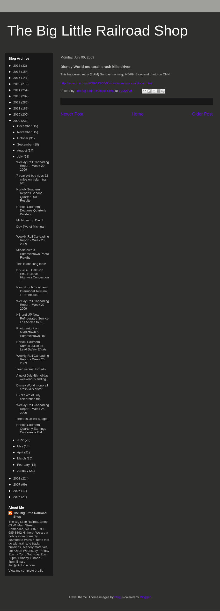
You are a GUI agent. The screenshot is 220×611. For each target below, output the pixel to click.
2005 (17, 497)
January (23, 471)
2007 (17, 484)
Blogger (145, 597)
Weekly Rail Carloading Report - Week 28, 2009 (32, 240)
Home (138, 114)
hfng (117, 597)
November (25, 132)
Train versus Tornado (30, 369)
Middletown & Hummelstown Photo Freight (32, 253)
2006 (17, 491)
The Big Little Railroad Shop (97, 30)
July (20, 156)
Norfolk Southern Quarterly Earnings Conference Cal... (31, 428)
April (20, 452)
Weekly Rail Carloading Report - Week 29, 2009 (32, 165)
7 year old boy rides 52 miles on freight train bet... (32, 179)
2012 (17, 102)
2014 (17, 90)
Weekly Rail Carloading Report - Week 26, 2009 (32, 359)
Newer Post (71, 114)
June (21, 440)
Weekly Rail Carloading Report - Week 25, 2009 (32, 408)
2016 (17, 78)
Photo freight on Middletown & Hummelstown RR (30, 332)
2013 (17, 96)
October (23, 138)
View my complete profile (25, 570)
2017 (17, 71)
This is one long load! (31, 264)
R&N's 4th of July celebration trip (28, 397)
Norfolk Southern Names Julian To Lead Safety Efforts (31, 345)
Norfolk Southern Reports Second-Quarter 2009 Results (30, 195)
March (22, 458)
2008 (17, 478)
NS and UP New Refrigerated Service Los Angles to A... (32, 318)
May (20, 446)
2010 (17, 114)
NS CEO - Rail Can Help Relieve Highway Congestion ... (32, 275)
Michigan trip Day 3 (29, 220)
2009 (17, 121)
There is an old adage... (32, 419)
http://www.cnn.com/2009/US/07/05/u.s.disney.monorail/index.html (106, 83)
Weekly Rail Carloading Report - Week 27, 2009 (32, 304)
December (25, 126)
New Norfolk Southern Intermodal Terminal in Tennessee (31, 291)
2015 (17, 84)
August (22, 150)
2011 (17, 108)
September (25, 144)
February (24, 464)
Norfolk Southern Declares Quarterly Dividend (31, 210)
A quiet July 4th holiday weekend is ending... (32, 377)
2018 (17, 65)
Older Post (202, 114)
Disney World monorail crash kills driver (32, 387)
